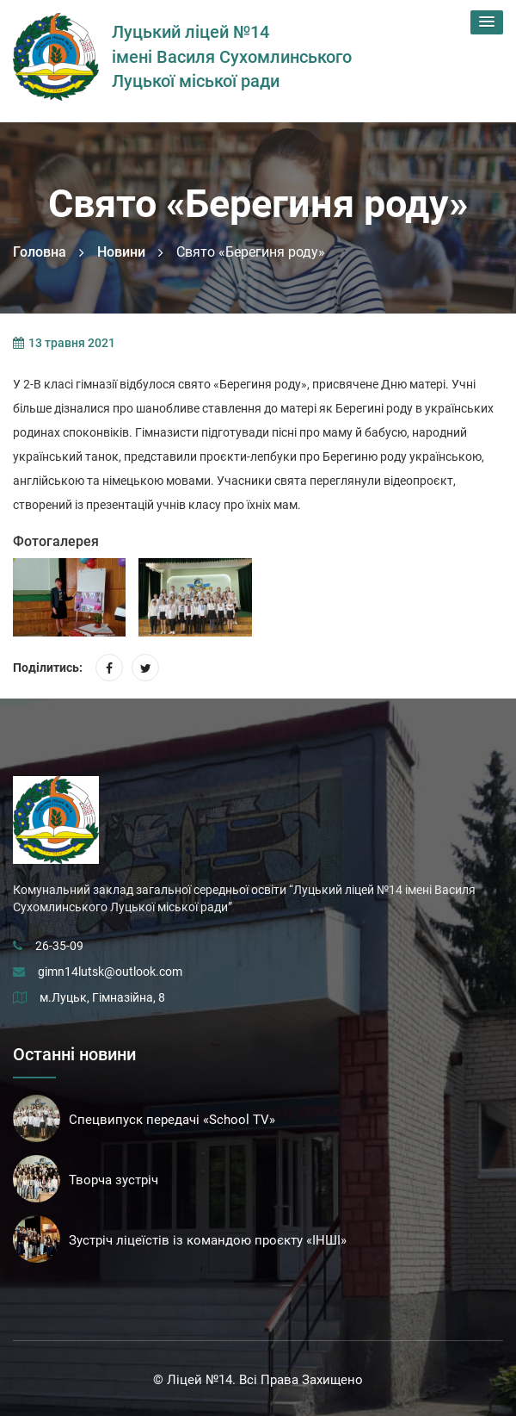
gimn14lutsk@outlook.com (110, 971)
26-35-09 (59, 946)
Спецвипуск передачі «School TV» (172, 1119)
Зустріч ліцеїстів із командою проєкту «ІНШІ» (208, 1240)
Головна (39, 252)
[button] (486, 22)
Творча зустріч (113, 1180)
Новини (121, 252)
